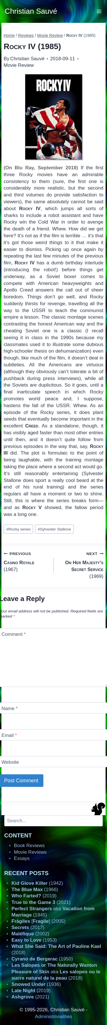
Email (9, 735)
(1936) (36, 984)
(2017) (27, 927)
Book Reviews (29, 845)
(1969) (81, 564)
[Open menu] (99, 11)
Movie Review (19, 65)
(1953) (34, 940)
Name (9, 708)
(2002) (30, 933)
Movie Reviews (30, 852)
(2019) (33, 896)
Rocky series (18, 529)
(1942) (37, 883)
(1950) (42, 959)
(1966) (34, 889)
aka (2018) (55, 971)
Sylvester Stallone (54, 529)
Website (10, 762)
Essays (22, 858)
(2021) (40, 902)
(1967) (26, 561)
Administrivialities (53, 1016)
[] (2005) (38, 921)
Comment (13, 634)
